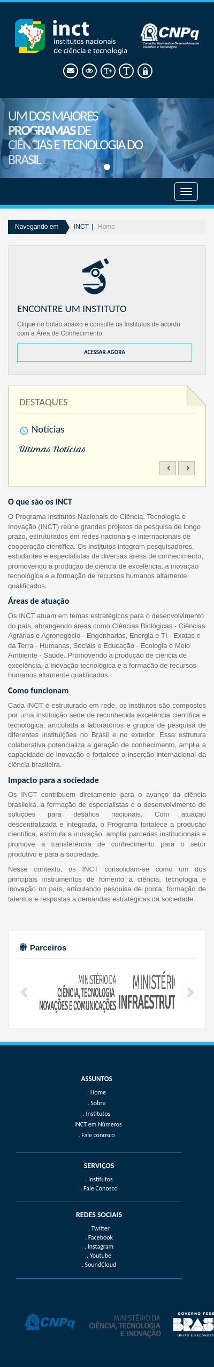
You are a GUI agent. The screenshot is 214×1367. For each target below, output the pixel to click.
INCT (81, 226)
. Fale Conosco (98, 1188)
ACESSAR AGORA (104, 352)
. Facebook (99, 1237)
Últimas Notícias (52, 449)
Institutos (98, 1113)
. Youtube (99, 1255)
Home (106, 226)
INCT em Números (98, 1124)
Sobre (97, 1103)
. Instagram (99, 1246)
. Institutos (99, 1179)
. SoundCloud (99, 1264)
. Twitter (99, 1228)
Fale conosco (97, 1135)
